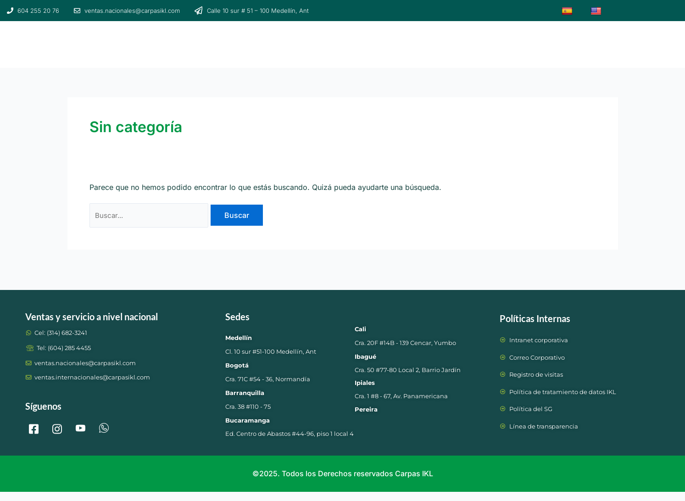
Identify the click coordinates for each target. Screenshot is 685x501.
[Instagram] (57, 426)
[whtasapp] (104, 426)
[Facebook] (34, 426)
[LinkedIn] (80, 426)
